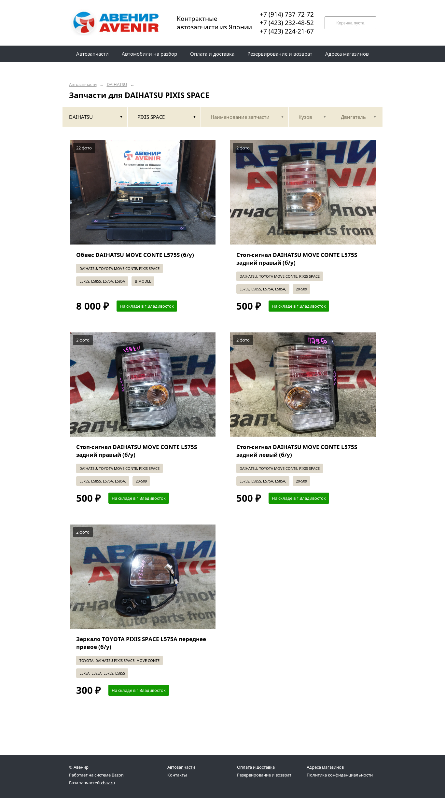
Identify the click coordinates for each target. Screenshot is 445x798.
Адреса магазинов (325, 767)
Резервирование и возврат (264, 775)
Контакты (177, 775)
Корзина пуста (350, 23)
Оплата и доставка (256, 767)
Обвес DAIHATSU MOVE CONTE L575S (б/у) (135, 255)
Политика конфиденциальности (340, 775)
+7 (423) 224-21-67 (287, 31)
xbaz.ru (108, 783)
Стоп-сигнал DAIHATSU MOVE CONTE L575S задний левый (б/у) (296, 450)
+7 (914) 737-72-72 (287, 14)
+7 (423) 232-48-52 (287, 23)
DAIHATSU (117, 84)
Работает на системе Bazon (96, 775)
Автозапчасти (83, 84)
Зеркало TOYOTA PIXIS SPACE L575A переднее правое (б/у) (141, 643)
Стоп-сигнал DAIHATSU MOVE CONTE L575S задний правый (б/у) (296, 258)
